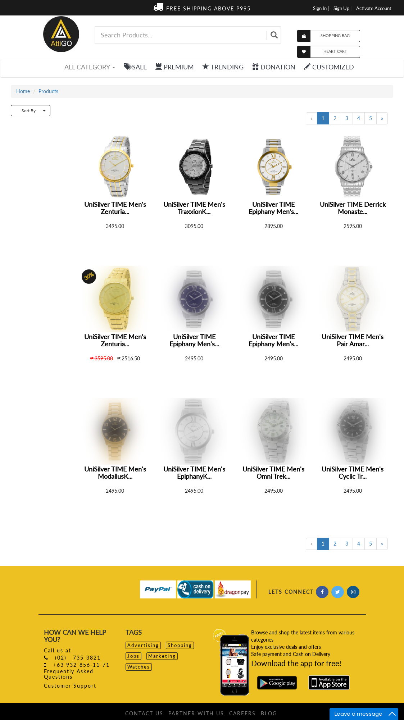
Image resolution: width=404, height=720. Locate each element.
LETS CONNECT (291, 592)
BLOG (269, 713)
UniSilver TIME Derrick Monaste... (353, 207)
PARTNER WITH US (196, 713)
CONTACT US (144, 713)
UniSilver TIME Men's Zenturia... (115, 207)
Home (23, 91)
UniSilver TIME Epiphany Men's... (273, 207)
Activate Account (373, 8)
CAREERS (242, 713)
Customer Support (70, 686)
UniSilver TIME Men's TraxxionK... (194, 207)
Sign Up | (342, 8)
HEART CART (335, 51)
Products (48, 91)
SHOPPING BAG (335, 35)
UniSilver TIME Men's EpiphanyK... (194, 472)
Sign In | (321, 8)
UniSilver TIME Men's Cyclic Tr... (352, 472)
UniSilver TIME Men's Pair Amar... (352, 340)
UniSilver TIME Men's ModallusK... (115, 472)
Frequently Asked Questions (69, 674)
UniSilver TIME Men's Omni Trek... (273, 472)
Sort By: (34, 110)
